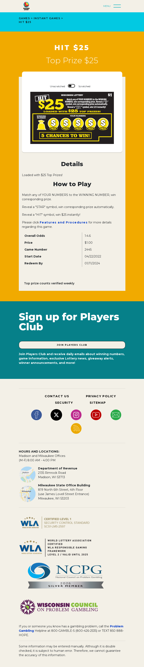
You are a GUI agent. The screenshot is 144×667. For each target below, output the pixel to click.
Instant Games (47, 18)
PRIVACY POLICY (101, 396)
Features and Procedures (64, 222)
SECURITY (64, 403)
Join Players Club (72, 345)
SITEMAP (98, 403)
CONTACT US (57, 396)
